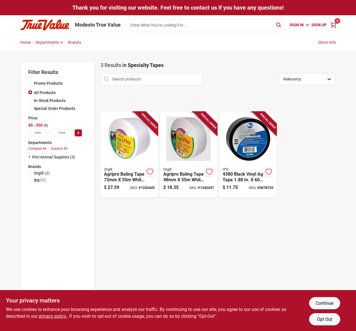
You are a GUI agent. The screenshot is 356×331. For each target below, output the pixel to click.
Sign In (297, 25)
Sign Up (319, 25)
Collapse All (37, 149)
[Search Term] (205, 25)
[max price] (62, 132)
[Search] (279, 24)
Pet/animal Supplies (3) (53, 157)
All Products (45, 92)
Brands (74, 42)
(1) (39, 180)
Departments (47, 42)
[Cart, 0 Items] (333, 25)
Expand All (59, 149)
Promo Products (48, 83)
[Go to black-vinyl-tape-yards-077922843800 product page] (248, 155)
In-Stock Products (50, 100)
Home (25, 42)
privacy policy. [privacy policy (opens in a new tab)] (53, 316)
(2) (42, 173)
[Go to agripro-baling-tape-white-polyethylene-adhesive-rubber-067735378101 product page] (188, 155)
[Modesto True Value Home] (45, 25)
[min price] (38, 132)
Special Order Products (54, 108)
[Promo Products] (30, 83)
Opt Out (324, 319)
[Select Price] (78, 132)
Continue (324, 303)
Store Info (327, 42)
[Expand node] (30, 157)
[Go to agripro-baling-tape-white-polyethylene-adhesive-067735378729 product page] (129, 155)
